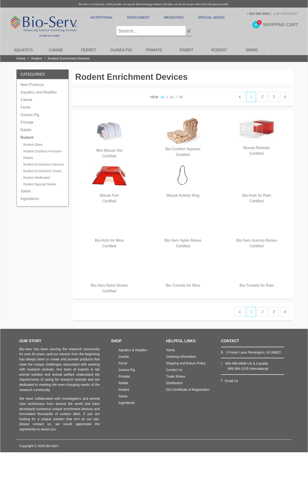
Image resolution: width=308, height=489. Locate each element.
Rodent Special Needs (39, 184)
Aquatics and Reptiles (38, 92)
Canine (56, 50)
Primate (154, 50)
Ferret (88, 50)
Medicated (174, 17)
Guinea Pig (121, 50)
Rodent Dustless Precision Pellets (42, 154)
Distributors (174, 383)
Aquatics (23, 50)
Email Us (231, 381)
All (181, 97)
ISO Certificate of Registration (187, 389)
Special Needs (211, 17)
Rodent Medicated (36, 177)
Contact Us (174, 370)
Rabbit (186, 50)
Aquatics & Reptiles (132, 350)
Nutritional (102, 17)
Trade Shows (175, 376)
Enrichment (138, 17)
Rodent (219, 50)
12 (162, 97)
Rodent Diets (32, 145)
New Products (32, 85)
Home (20, 58)
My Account (285, 14)
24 (172, 97)
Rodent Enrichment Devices (43, 164)
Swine (252, 50)
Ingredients (29, 199)
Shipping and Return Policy (186, 363)
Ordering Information (181, 357)
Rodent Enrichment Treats (42, 171)
